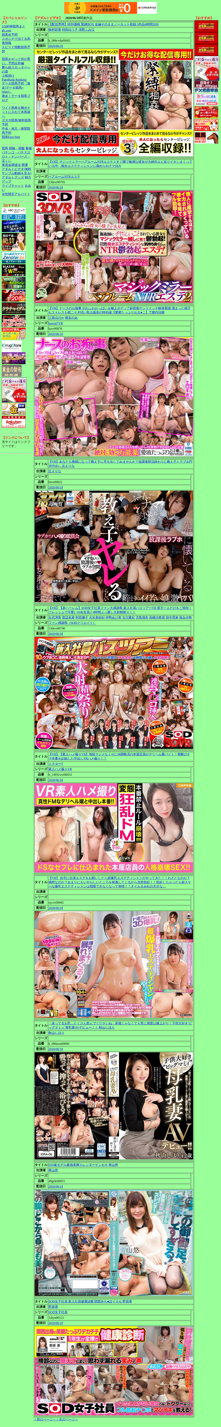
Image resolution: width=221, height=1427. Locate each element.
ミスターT (56, 763)
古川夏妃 (128, 617)
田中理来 (172, 617)
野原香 (53, 1306)
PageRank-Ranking (14, 79)
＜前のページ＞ (45, 1419)
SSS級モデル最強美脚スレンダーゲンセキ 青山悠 (83, 1165)
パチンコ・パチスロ (16, 152)
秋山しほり (56, 1032)
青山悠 (53, 1170)
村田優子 (81, 617)
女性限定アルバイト (16, 194)
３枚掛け (8, 75)
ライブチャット (13, 185)
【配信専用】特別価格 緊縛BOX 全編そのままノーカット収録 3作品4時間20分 (104, 24)
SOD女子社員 (58, 1312)
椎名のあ (71, 317)
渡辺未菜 (68, 617)
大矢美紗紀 (97, 617)
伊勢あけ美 (113, 617)
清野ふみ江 (86, 29)
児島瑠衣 (142, 617)
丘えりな (55, 471)
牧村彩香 (55, 29)
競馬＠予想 (10, 34)
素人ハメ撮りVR (60, 769)
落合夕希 (185, 617)
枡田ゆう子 (70, 29)
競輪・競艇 (17, 148)
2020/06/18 (56, 46)
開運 (25, 165)
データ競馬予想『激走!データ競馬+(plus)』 (16, 87)
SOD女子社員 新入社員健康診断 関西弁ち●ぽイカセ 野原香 (90, 1301)
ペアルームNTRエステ (64, 176)
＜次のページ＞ (67, 1419)
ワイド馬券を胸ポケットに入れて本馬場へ (16, 112)
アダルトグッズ (13, 177)
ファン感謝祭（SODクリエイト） (72, 622)
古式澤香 (55, 617)
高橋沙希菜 (157, 617)
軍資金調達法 (11, 165)
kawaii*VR (56, 323)
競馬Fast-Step (11, 137)
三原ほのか (56, 317)
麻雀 (29, 148)
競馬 (5, 148)
